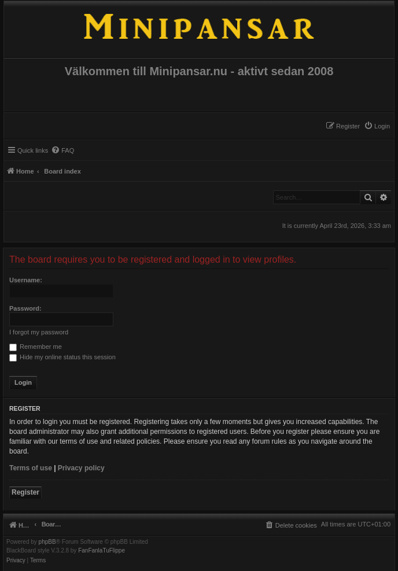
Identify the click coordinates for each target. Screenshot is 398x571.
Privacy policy (81, 468)
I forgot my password (38, 332)
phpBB (47, 542)
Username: (25, 280)
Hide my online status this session (62, 356)
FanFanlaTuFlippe (101, 551)
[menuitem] (377, 126)
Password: (25, 308)
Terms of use (30, 468)
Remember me (35, 346)
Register (25, 492)
